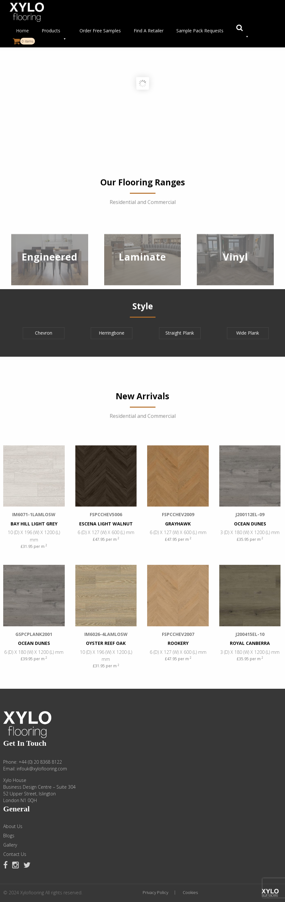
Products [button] (54, 32)
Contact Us (14, 854)
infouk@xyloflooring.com (42, 769)
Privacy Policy (155, 892)
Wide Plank (247, 333)
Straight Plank (179, 333)
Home (22, 31)
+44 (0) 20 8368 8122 (40, 762)
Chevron (43, 333)
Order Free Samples (100, 31)
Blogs (8, 835)
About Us (12, 826)
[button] (243, 30)
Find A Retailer (148, 31)
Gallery (10, 845)
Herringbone (111, 333)
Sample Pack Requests (199, 31)
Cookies (190, 892)
